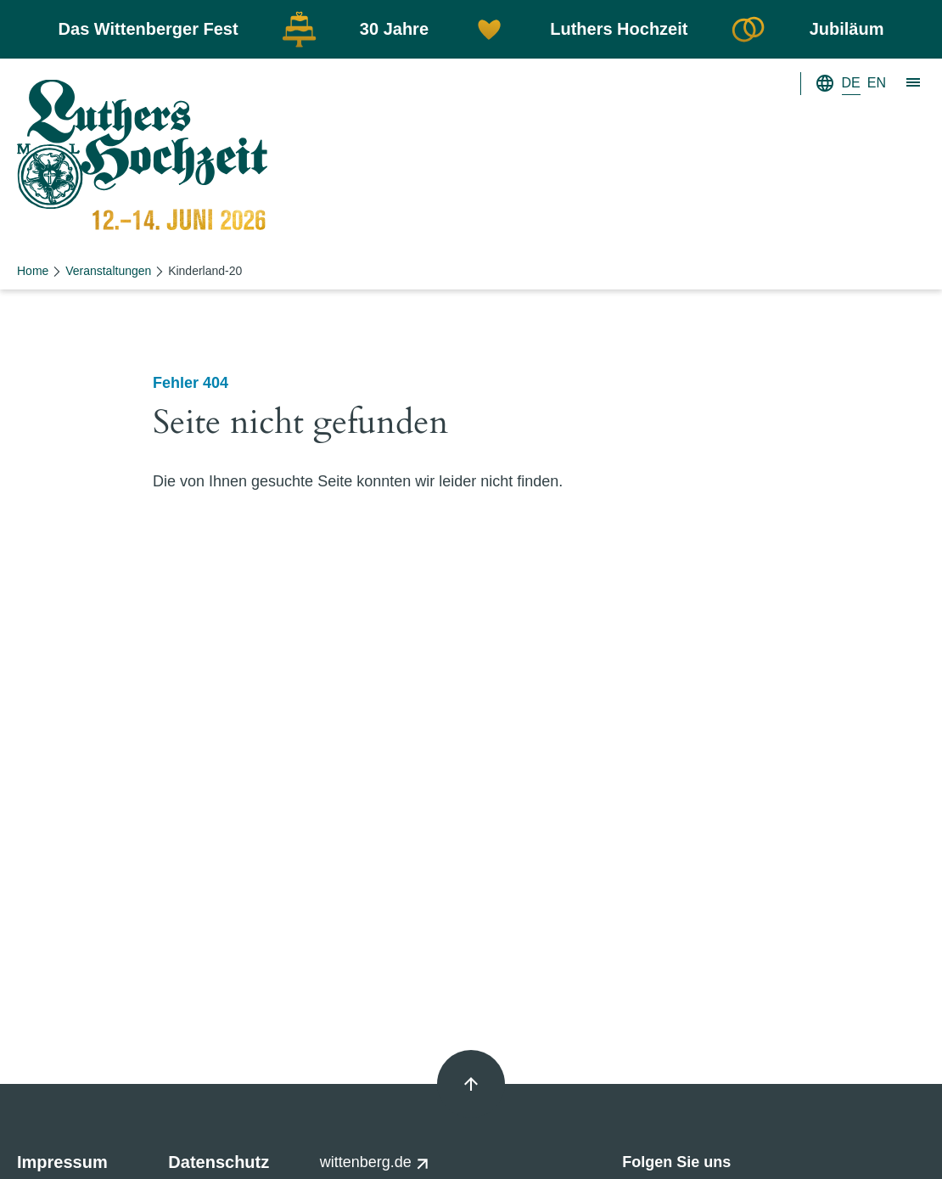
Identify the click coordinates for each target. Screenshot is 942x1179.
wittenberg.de (374, 1162)
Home (32, 271)
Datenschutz (218, 1162)
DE (851, 83)
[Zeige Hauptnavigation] (914, 83)
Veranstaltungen (108, 271)
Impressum (62, 1162)
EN (876, 83)
